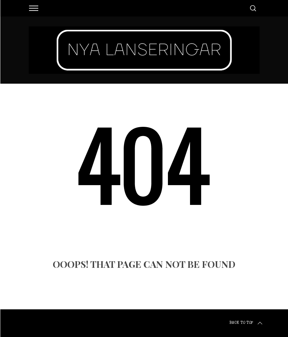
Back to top (246, 323)
